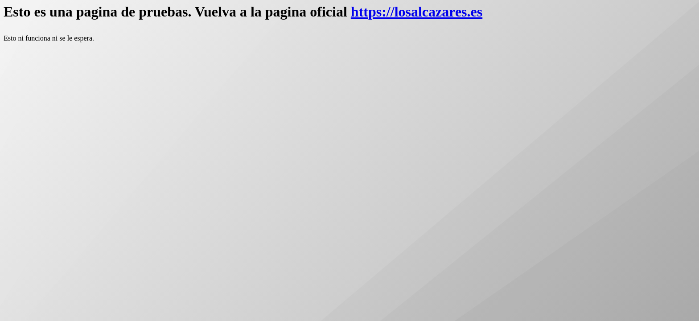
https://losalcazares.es (416, 12)
